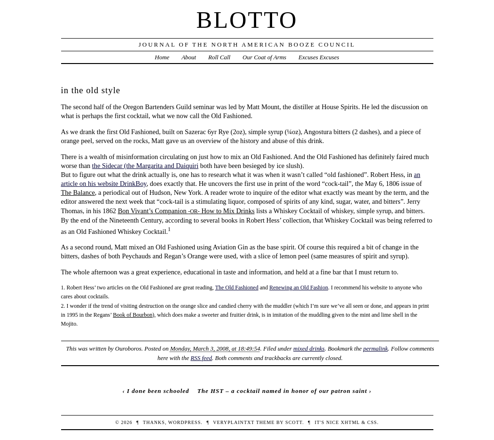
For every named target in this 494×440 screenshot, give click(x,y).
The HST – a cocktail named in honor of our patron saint (282, 390)
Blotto (247, 20)
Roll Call (219, 57)
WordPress (184, 422)
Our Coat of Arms (264, 57)
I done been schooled (158, 390)
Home (162, 57)
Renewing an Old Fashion (298, 287)
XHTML (350, 422)
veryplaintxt (233, 422)
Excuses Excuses (318, 57)
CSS (372, 422)
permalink (375, 348)
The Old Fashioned (237, 287)
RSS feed (201, 357)
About (188, 57)
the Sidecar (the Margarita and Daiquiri (145, 165)
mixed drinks (309, 348)
